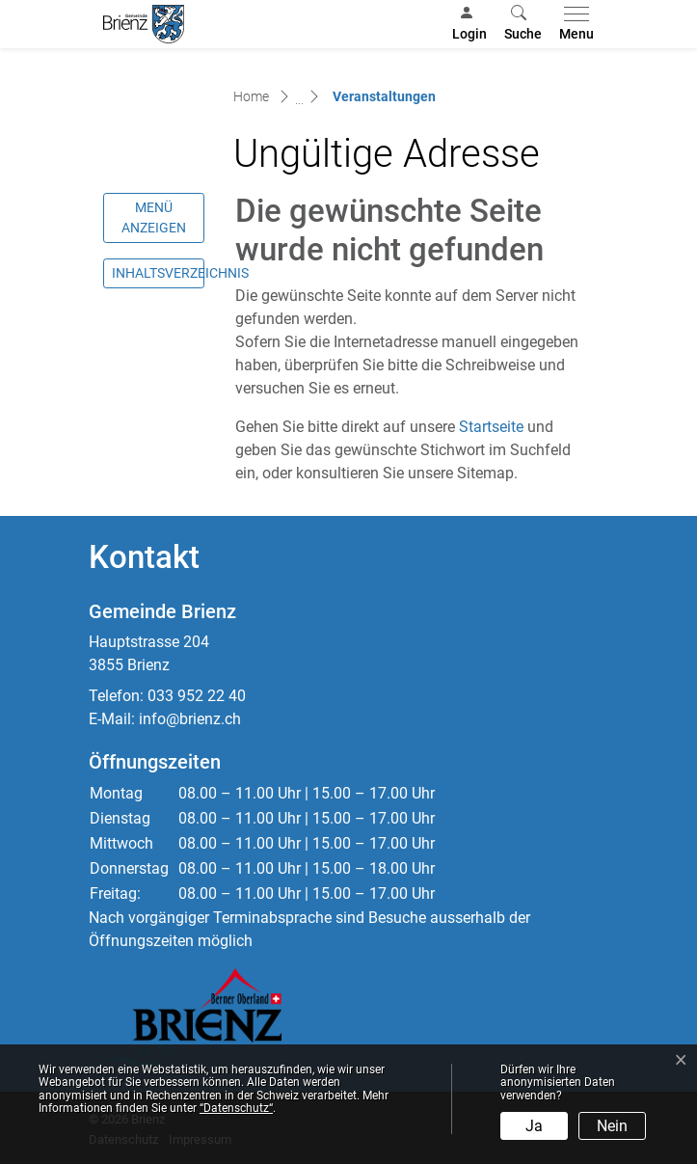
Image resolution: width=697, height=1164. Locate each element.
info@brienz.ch (190, 719)
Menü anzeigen (153, 217)
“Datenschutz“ (236, 1108)
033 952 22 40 (196, 696)
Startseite (491, 427)
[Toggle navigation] (572, 24)
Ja (534, 1126)
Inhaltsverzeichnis (158, 273)
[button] (523, 24)
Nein (612, 1126)
